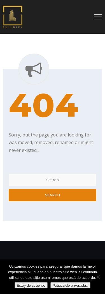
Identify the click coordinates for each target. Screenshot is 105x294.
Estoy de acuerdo (31, 285)
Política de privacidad (70, 285)
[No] (98, 277)
